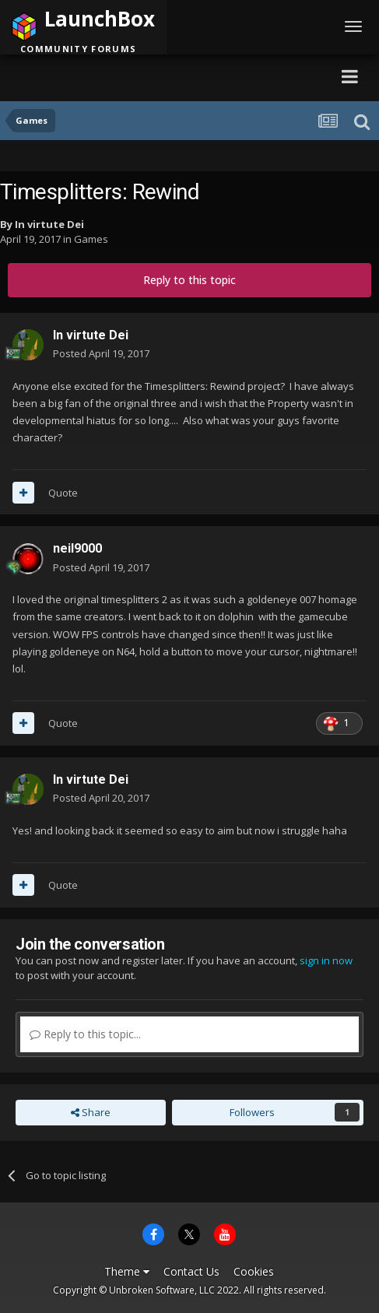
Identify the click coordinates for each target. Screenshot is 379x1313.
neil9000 (77, 548)
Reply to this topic (189, 279)
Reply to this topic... (85, 1034)
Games (91, 239)
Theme (126, 1271)
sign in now (326, 960)
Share (91, 1112)
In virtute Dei (49, 224)
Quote (63, 493)
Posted (101, 353)
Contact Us (191, 1271)
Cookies (253, 1271)
